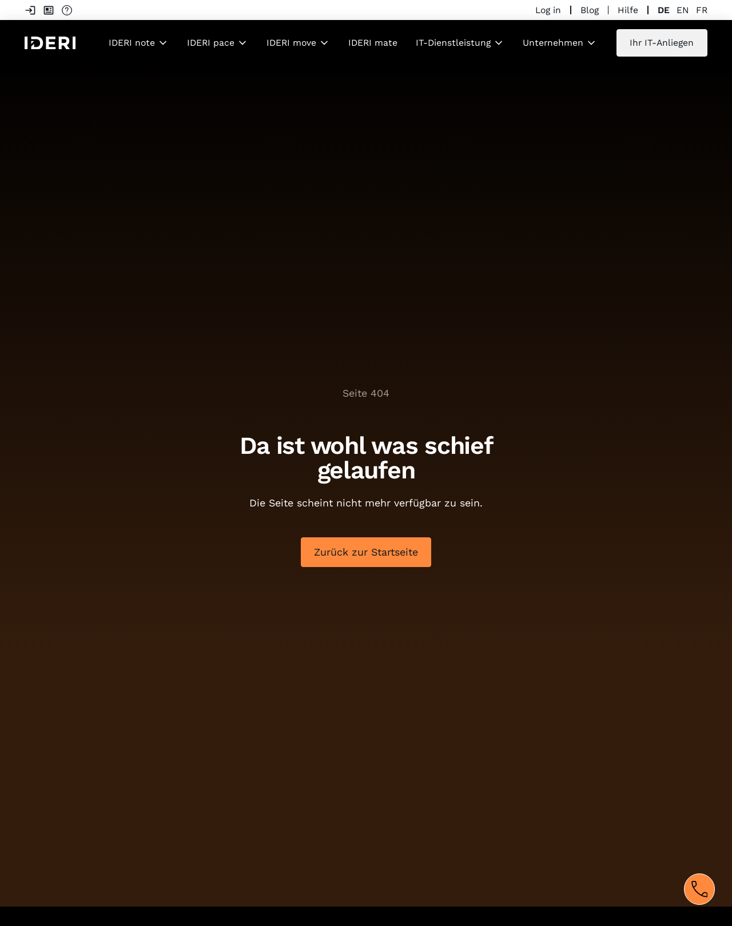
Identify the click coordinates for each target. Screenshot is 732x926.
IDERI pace (210, 42)
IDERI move (291, 42)
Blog (589, 10)
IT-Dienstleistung (453, 42)
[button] (139, 43)
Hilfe (628, 10)
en (683, 10)
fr (701, 10)
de (664, 10)
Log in (548, 10)
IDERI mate (372, 42)
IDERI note (132, 42)
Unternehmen (553, 42)
